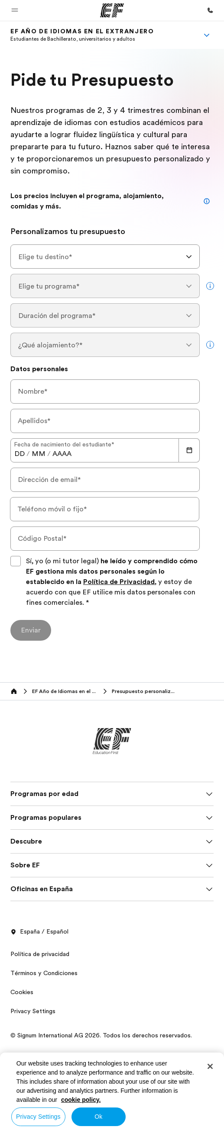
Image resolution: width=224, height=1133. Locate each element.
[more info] (210, 285)
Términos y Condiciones (44, 972)
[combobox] (105, 256)
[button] (14, 10)
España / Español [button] (39, 932)
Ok (98, 1116)
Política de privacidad (39, 953)
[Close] (210, 1066)
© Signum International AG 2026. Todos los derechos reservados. (101, 1035)
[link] (82, 35)
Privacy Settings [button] (32, 1011)
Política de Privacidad (119, 582)
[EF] (112, 10)
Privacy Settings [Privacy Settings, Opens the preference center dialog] (38, 1116)
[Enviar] (30, 630)
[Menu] (207, 35)
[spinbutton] (19, 454)
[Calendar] (189, 450)
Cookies (21, 992)
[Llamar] (210, 10)
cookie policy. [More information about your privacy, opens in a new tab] (81, 1099)
